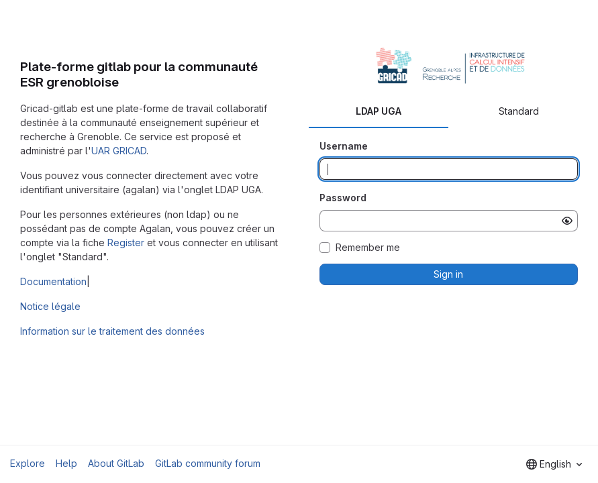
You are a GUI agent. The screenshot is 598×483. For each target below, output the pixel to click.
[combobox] (554, 464)
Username (343, 146)
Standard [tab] (519, 111)
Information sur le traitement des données (112, 331)
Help (66, 463)
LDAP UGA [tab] (378, 111)
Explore (27, 463)
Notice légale (50, 306)
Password (342, 197)
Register (125, 242)
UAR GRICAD (118, 150)
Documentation (53, 281)
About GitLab (116, 463)
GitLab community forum (207, 463)
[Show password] (567, 220)
